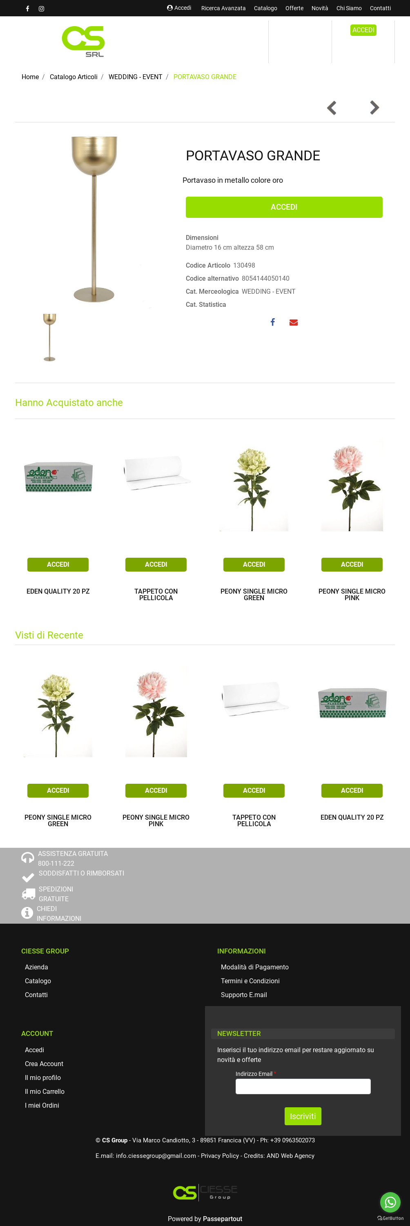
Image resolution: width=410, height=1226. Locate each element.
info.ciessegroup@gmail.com (156, 1155)
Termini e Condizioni (250, 981)
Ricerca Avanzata (223, 8)
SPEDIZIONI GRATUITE (56, 894)
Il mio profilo (43, 1078)
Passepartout (222, 1219)
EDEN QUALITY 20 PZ (58, 591)
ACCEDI (363, 30)
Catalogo (265, 8)
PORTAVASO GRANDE (205, 77)
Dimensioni (202, 238)
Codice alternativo (212, 278)
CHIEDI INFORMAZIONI (59, 913)
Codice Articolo (208, 265)
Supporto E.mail (244, 995)
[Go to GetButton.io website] (390, 1217)
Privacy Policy (220, 1155)
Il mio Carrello (45, 1091)
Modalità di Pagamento (255, 967)
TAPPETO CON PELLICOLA (156, 595)
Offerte (294, 8)
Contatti (380, 8)
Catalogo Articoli (74, 77)
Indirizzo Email (256, 1073)
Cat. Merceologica (212, 291)
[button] (374, 107)
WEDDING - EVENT (136, 77)
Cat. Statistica (206, 304)
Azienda (36, 967)
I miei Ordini (42, 1105)
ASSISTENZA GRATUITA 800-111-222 (73, 858)
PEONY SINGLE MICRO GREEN (254, 595)
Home (30, 77)
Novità (320, 8)
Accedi (179, 7)
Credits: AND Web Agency (279, 1155)
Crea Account (44, 1064)
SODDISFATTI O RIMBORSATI (81, 873)
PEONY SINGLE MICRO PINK (352, 595)
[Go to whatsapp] (390, 1202)
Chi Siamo (349, 8)
